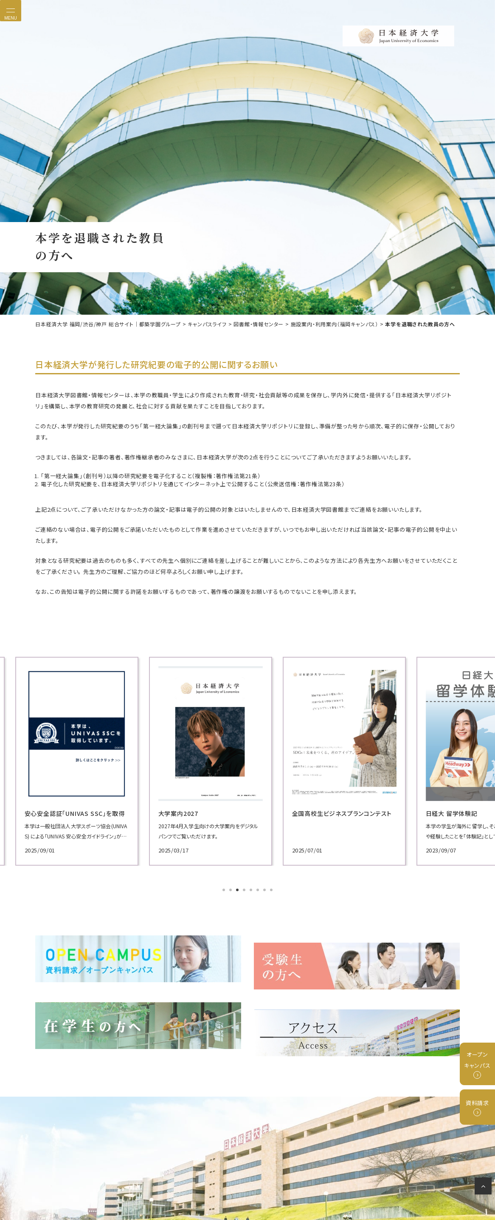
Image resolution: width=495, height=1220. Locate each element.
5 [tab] (252, 889)
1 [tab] (224, 889)
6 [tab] (258, 889)
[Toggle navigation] (10, 10)
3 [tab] (238, 889)
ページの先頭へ (484, 1187)
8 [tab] (272, 889)
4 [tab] (245, 889)
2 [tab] (231, 889)
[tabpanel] (103, 760)
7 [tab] (265, 889)
